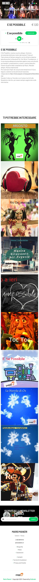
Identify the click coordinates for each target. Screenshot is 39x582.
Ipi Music (25, 65)
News (20, 550)
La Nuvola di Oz (15, 59)
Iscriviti (33, 519)
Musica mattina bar (12, 67)
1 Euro (34, 70)
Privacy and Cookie (20, 563)
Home (2, 19)
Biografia (20, 547)
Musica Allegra (16, 19)
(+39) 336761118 (19, 540)
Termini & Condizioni (20, 560)
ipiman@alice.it (19, 542)
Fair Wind (24, 59)
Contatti (19, 557)
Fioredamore (32, 59)
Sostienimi (19, 552)
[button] (16, 39)
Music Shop (8, 19)
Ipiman (13, 57)
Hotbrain (33, 579)
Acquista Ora (31, 33)
